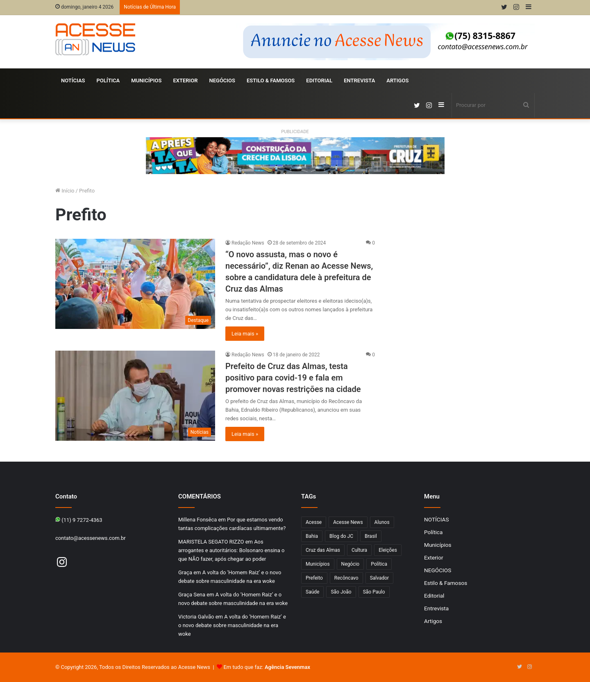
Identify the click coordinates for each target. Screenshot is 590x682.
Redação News (247, 243)
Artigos (397, 80)
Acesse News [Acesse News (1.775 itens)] (348, 522)
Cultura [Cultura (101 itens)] (359, 550)
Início (65, 191)
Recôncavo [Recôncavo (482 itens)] (346, 578)
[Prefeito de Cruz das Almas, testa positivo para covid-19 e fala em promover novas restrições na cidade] (135, 396)
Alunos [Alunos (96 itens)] (382, 522)
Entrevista (359, 80)
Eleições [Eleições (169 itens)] (388, 550)
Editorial (319, 80)
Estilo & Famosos (271, 80)
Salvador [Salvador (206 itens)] (379, 578)
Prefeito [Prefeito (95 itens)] (314, 578)
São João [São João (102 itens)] (341, 592)
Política (108, 80)
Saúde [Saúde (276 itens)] (312, 592)
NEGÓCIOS (222, 80)
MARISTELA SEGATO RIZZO (211, 542)
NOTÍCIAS (73, 80)
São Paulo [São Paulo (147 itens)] (374, 592)
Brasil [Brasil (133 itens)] (371, 536)
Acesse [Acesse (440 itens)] (314, 522)
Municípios (146, 80)
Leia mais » (244, 334)
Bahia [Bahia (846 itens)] (312, 536)
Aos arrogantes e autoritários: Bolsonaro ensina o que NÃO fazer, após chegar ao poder (231, 550)
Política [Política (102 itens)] (379, 564)
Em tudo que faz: (266, 667)
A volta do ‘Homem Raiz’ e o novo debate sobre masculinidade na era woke (232, 625)
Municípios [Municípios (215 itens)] (318, 564)
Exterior (185, 80)
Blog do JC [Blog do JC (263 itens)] (341, 536)
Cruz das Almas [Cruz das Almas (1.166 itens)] (323, 550)
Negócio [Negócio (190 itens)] (350, 564)
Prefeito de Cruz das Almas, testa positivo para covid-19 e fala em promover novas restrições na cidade (293, 377)
